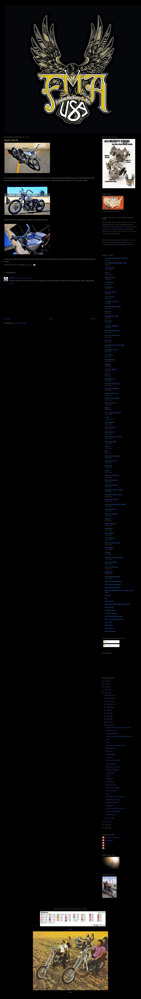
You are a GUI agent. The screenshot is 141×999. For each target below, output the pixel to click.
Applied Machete (110, 523)
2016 (106, 681)
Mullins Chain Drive (111, 393)
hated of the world (110, 461)
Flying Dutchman (110, 631)
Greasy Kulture (110, 297)
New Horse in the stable (113, 811)
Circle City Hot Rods (111, 567)
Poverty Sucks (109, 601)
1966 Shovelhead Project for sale (116, 745)
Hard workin (110, 782)
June (108, 713)
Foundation (109, 779)
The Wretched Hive (111, 562)
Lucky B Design (110, 359)
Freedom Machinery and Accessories (113, 226)
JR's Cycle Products (111, 480)
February (109, 725)
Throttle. (107, 595)
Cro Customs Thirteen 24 (113, 412)
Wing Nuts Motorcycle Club (114, 557)
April (108, 719)
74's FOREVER (110, 538)
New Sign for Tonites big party (115, 796)
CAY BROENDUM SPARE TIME (115, 263)
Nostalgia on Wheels (111, 301)
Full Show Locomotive (113, 767)
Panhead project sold (112, 802)
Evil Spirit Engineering (112, 383)
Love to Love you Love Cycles (115, 808)
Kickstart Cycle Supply (112, 398)
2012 (106, 693)
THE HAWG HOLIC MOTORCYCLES (117, 604)
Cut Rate (107, 552)
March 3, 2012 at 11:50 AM (23, 278)
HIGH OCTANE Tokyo (112, 456)
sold (107, 742)
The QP (105, 843)
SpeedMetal (108, 528)
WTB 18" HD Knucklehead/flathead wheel (119, 736)
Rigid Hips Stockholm (112, 388)
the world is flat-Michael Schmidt (115, 504)
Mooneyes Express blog (112, 587)
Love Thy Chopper (111, 369)
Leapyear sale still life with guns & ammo (118, 727)
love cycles (108, 340)
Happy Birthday (111, 754)
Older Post (94, 319)
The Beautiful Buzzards (112, 576)
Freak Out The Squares (112, 335)
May (108, 716)
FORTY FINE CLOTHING (111, 837)
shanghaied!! (109, 572)
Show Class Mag (110, 427)
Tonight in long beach (112, 799)
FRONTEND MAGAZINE (113, 437)
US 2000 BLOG (110, 282)
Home (51, 319)
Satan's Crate (109, 607)
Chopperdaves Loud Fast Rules (115, 345)
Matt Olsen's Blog (110, 441)
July (107, 710)
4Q (106, 598)
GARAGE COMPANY (112, 475)
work (107, 739)
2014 (106, 687)
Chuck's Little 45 (11, 140)
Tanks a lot (109, 751)
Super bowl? (110, 805)
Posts (106, 641)
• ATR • (107, 417)
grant (104, 845)
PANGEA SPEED (110, 292)
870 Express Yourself (112, 770)
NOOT (107, 272)
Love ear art (109, 354)
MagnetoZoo (109, 287)
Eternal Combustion (111, 514)
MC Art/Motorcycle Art (112, 330)
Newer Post (7, 319)
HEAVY (107, 374)
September (109, 704)
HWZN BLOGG (110, 277)
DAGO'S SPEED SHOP (112, 543)
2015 (106, 684)
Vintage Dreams (110, 379)
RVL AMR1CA (109, 533)
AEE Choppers (109, 268)
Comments (108, 645)
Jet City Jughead (108, 840)
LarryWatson (109, 628)
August (108, 707)
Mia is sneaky (110, 773)
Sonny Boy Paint (110, 509)
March (108, 722)
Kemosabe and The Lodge (113, 494)
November (109, 698)
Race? (108, 793)
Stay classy (109, 757)
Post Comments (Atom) (19, 323)
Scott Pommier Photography (114, 616)
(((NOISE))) (108, 465)
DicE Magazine (109, 422)
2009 (106, 828)
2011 (106, 822)
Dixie (106, 451)
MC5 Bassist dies (111, 764)
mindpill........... (109, 519)
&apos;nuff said (111, 785)
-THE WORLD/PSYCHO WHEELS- (116, 258)
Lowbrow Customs (111, 613)
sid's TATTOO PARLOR (112, 584)
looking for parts (111, 814)
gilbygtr (107, 408)
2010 (106, 825)
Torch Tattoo (109, 625)
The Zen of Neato (110, 403)
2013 (106, 690)
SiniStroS (108, 364)
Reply (11, 283)
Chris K (11, 278)
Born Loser (108, 321)
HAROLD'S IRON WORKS (114, 490)
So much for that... (111, 790)
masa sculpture (109, 432)
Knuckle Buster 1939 (111, 316)
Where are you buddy (112, 788)
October (109, 701)
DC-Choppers (109, 547)
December (109, 695)
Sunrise (107, 470)
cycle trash (108, 622)
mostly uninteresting (111, 499)
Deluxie (107, 446)
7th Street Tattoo (110, 610)
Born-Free (108, 311)
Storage (108, 776)
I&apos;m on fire (111, 748)
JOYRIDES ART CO (111, 350)
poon (104, 848)
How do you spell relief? (113, 760)
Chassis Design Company (113, 306)
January (109, 818)
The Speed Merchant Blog (113, 581)
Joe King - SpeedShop (112, 326)
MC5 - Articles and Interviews (114, 619)
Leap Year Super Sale (112, 733)
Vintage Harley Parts (111, 485)
